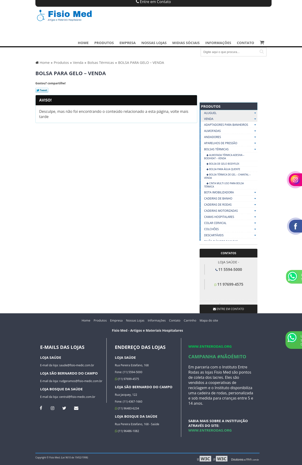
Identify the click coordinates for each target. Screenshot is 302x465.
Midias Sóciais (186, 42)
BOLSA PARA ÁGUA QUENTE (224, 169)
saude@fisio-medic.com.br (76, 365)
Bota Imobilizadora (230, 192)
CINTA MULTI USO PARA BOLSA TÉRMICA (224, 185)
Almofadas (230, 131)
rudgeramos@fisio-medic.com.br (80, 381)
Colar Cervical (230, 223)
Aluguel (230, 113)
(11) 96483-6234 (127, 408)
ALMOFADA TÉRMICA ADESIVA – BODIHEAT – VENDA (224, 156)
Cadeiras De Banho (230, 199)
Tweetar (41, 90)
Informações (218, 42)
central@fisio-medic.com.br (77, 397)
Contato (245, 42)
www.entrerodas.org (210, 346)
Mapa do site (209, 320)
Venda (230, 119)
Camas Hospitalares (230, 217)
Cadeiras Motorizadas (230, 211)
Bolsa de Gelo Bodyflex (224, 163)
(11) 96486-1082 (127, 431)
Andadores (230, 137)
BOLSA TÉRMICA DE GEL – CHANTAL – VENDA (227, 176)
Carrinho (190, 320)
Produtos (104, 42)
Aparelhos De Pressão (230, 143)
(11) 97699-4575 (127, 379)
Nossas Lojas (154, 42)
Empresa (127, 42)
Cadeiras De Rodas (230, 205)
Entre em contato (228, 309)
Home (83, 42)
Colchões (230, 229)
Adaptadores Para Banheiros (230, 125)
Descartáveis (230, 235)
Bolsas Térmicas (230, 149)
